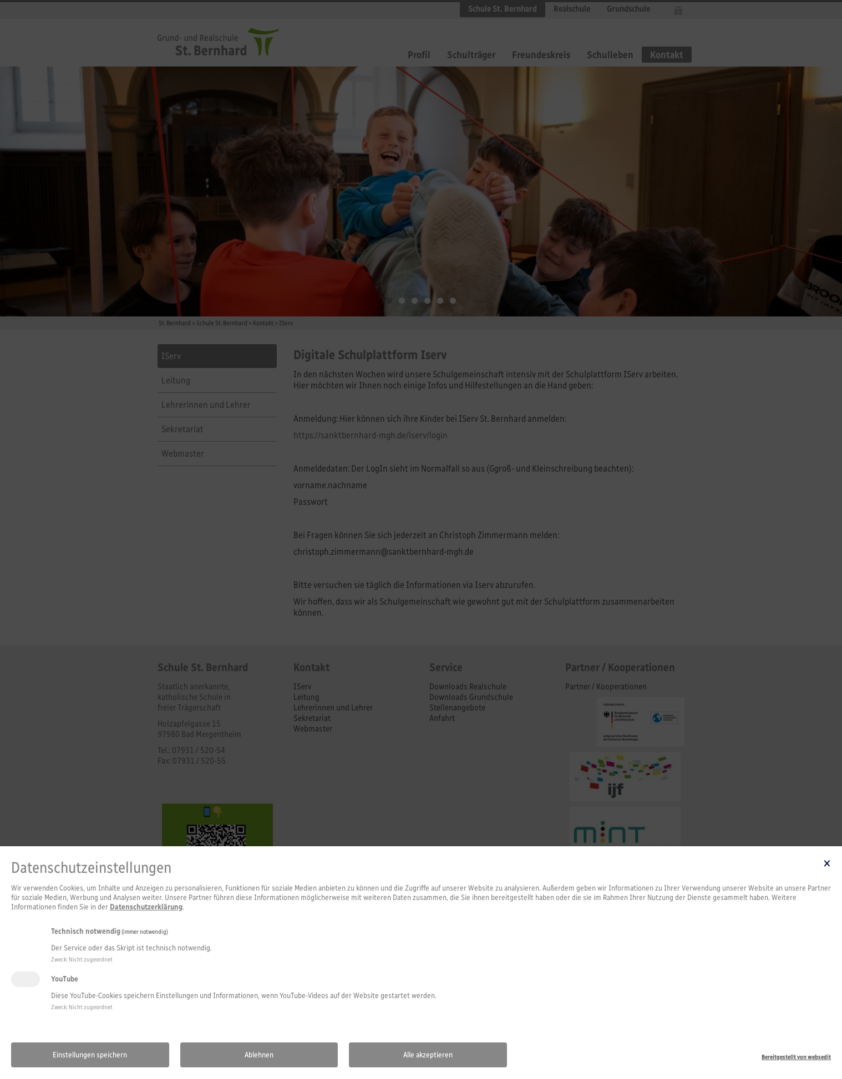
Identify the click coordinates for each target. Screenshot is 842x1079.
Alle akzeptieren (428, 1055)
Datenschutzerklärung (146, 907)
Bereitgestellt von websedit (796, 1057)
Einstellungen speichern (90, 1055)
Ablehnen (259, 1055)
